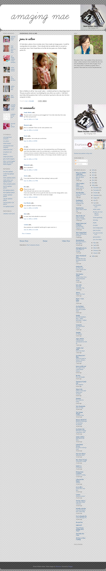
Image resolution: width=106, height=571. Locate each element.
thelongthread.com (81, 248)
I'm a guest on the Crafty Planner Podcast (80, 369)
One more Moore (81, 453)
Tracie (25, 136)
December (96, 187)
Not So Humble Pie (81, 516)
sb (24, 147)
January (95, 253)
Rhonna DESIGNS (81, 420)
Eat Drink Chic (80, 429)
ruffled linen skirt (12, 88)
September (96, 195)
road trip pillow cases (13, 38)
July (94, 200)
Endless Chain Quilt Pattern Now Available (81, 392)
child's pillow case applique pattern (8, 180)
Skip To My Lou (80, 215)
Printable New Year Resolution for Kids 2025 (81, 260)
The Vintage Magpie (79, 413)
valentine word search (9, 213)
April (94, 245)
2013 (93, 175)
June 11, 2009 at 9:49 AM (30, 197)
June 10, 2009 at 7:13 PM (30, 170)
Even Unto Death (80, 351)
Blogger (70, 566)
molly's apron (96, 209)
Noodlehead (79, 200)
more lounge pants (98, 227)
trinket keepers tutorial (13, 69)
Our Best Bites (80, 192)
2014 (93, 172)
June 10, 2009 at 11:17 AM (31, 119)
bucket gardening (97, 217)
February (96, 250)
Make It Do (79, 389)
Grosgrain (79, 325)
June (94, 203)
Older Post (66, 241)
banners (5, 154)
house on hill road (81, 366)
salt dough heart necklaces (7, 137)
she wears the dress (13, 78)
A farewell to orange (81, 461)
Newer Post (24, 241)
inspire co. (79, 466)
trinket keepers (7, 143)
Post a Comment (26, 233)
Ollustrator (58, 566)
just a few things (97, 239)
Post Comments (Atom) (33, 245)
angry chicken (80, 338)
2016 (93, 170)
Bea (25, 186)
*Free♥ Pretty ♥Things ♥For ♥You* (80, 529)
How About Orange (81, 460)
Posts (77, 160)
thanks (94, 222)
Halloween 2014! (80, 455)
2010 (93, 183)
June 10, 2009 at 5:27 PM (30, 159)
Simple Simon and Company (81, 224)
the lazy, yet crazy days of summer (98, 213)
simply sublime (80, 437)
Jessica (26, 176)
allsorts (78, 292)
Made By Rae (80, 208)
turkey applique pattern (9, 177)
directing (95, 220)
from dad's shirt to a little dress (13, 49)
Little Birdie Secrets (79, 445)
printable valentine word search (13, 107)
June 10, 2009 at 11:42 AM (31, 130)
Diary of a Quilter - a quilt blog (81, 173)
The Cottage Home (81, 232)
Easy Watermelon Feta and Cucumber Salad (81, 309)
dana (25, 214)
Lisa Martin (27, 203)
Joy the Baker (80, 306)
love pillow (6, 141)
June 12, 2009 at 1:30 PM (30, 219)
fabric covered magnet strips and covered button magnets (9, 162)
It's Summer (79, 334)
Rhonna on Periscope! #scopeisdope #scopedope (81, 423)
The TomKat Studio (79, 274)
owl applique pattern (8, 206)
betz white (79, 285)
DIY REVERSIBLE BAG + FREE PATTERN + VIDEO (81, 318)
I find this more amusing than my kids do (81, 342)
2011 (93, 180)
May (94, 242)
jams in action (96, 230)
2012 (93, 177)
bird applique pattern (8, 190)
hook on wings (79, 407)
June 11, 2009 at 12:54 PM (31, 208)
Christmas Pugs (80, 415)
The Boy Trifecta (80, 501)
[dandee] (78, 398)
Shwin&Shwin (80, 240)
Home (45, 241)
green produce (97, 237)
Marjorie (26, 125)
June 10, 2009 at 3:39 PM (30, 141)
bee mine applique (8, 171)
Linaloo (78, 494)
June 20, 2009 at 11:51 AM (31, 229)
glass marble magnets (9, 159)
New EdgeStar (79, 384)
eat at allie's (79, 487)
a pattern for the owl (13, 115)
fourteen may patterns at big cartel (83, 153)
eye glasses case (7, 152)
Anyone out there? (80, 496)
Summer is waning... (81, 475)
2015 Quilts (12, 96)
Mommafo (27, 165)
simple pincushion (8, 156)
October (95, 192)
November (96, 190)
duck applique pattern (9, 192)
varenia (26, 224)
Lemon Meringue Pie (81, 517)
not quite (95, 225)
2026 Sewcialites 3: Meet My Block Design (81, 177)
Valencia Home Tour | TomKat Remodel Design (81, 278)
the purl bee (79, 522)
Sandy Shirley (28, 112)
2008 (93, 256)
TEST (77, 301)
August (95, 198)
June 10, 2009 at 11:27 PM (31, 180)
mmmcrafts (79, 266)
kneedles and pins (81, 508)
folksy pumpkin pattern (9, 184)
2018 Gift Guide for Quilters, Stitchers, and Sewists (81, 360)
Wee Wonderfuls (80, 406)
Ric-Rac (78, 375)
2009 (93, 185)
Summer (78, 482)
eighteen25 (79, 525)
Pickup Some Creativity (79, 472)
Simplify (78, 332)
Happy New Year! (80, 294)
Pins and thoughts (80, 377)
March (95, 248)
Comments (78, 164)
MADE (78, 315)
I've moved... (79, 467)
